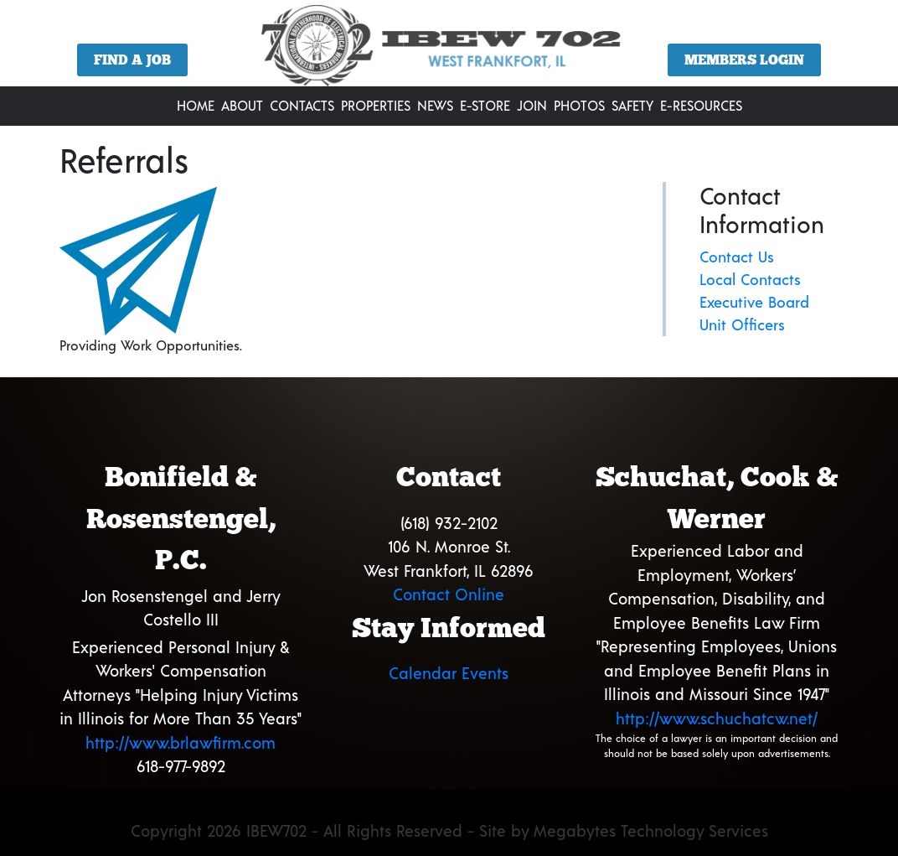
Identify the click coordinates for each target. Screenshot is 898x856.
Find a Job (132, 60)
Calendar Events (448, 672)
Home (195, 105)
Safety (632, 105)
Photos (579, 105)
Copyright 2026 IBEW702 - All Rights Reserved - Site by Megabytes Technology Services (449, 830)
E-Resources (701, 105)
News (435, 105)
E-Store (485, 105)
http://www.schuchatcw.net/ (717, 718)
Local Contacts (750, 279)
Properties (375, 105)
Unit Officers (742, 324)
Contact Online (448, 594)
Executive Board (754, 302)
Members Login (744, 60)
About (242, 105)
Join (532, 105)
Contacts (302, 105)
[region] (449, 49)
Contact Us (736, 256)
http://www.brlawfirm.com (180, 742)
